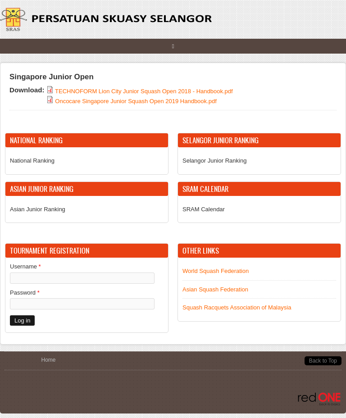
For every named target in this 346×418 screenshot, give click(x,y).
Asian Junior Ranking (37, 209)
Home (48, 360)
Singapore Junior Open (51, 77)
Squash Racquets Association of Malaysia (236, 307)
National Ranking (32, 160)
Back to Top (323, 361)
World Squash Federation (215, 271)
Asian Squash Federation (215, 289)
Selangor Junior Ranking (214, 160)
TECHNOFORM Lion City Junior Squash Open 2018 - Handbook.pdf (144, 91)
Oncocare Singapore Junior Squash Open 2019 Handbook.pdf (135, 101)
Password (25, 292)
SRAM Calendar (203, 209)
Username (25, 266)
